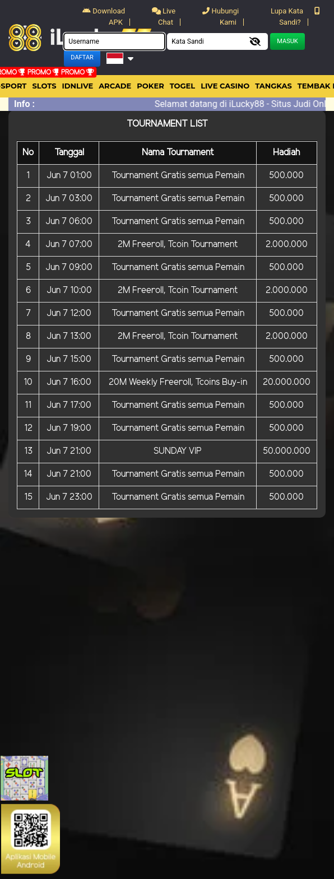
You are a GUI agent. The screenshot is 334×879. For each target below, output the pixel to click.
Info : (24, 104)
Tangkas (273, 85)
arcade (115, 85)
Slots (44, 85)
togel (182, 85)
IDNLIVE (78, 85)
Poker (150, 85)
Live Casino (225, 85)
